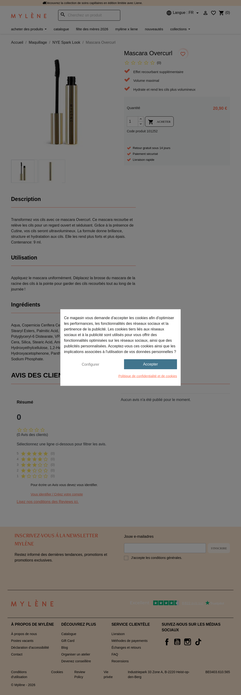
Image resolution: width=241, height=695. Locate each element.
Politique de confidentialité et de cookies (147, 376)
